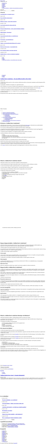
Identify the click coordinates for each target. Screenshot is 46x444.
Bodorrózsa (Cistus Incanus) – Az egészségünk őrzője (8, 46)
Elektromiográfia (7, 115)
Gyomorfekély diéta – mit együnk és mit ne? (7, 14)
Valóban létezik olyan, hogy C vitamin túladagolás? (12, 375)
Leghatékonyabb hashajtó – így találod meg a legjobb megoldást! (14, 407)
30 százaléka (16, 336)
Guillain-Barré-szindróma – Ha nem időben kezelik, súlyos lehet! (15, 78)
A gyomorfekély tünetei (13, 425)
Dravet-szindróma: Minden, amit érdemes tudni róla (8, 50)
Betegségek (4, 6)
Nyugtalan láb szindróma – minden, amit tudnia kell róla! (15, 423)
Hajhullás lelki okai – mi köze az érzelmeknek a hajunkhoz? (9, 54)
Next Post (2, 370)
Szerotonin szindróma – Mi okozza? (12, 426)
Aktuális (3, 372)
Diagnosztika (4, 434)
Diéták (3, 7)
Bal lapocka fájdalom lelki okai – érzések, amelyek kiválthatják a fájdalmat (12, 28)
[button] (1, 110)
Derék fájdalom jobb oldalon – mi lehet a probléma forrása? (16, 424)
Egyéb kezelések (7, 119)
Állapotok (3, 431)
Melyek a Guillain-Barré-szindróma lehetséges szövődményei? (12, 120)
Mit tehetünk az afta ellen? (7, 410)
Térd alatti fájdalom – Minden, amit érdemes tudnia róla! (13, 403)
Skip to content (2, 0)
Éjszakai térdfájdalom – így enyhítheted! (9, 399)
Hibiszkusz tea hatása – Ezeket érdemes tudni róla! (8, 21)
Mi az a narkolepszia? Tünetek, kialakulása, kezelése (12, 417)
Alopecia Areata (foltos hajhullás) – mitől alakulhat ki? (12, 414)
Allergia (3, 432)
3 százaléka (17, 338)
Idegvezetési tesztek (8, 116)
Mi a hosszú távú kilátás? (6, 121)
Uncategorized (4, 441)
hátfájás (5, 175)
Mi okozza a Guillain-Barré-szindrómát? (8, 112)
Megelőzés (3, 4)
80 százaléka (16, 334)
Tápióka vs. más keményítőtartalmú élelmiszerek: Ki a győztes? (10, 43)
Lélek (3, 438)
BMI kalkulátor (4, 3)
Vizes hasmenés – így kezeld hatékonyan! (6, 39)
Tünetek (3, 76)
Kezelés (3, 5)
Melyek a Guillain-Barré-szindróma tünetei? (9, 113)
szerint (39, 87)
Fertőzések (3, 436)
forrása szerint (27, 125)
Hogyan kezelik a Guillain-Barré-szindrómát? (9, 117)
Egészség (3, 435)
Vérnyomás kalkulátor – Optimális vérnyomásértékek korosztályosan (12, 8)
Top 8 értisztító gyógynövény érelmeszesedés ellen (8, 25)
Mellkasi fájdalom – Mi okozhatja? (5, 32)
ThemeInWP (15, 443)
